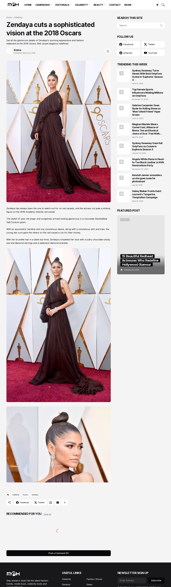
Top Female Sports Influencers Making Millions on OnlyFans (147, 92)
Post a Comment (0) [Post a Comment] (58, 553)
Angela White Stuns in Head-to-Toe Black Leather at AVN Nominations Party (148, 162)
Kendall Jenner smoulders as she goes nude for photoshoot (147, 178)
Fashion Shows (94, 579)
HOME (28, 4)
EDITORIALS (62, 4)
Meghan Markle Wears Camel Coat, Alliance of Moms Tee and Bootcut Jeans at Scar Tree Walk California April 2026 (146, 129)
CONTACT (115, 4)
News (89, 584)
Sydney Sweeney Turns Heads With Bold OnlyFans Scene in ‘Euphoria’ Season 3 (147, 75)
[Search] (162, 4)
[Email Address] (132, 580)
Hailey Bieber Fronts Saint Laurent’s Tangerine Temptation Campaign (146, 194)
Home (9, 17)
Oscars (25, 495)
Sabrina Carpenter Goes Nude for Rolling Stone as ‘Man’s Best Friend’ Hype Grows (146, 110)
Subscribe (156, 580)
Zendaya (35, 495)
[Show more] (65, 502)
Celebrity (18, 17)
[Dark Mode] (156, 4)
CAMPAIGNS (42, 4)
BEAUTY (98, 4)
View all (47, 514)
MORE (127, 4)
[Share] (108, 51)
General (66, 584)
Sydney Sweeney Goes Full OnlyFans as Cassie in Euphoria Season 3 (147, 146)
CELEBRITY (81, 4)
